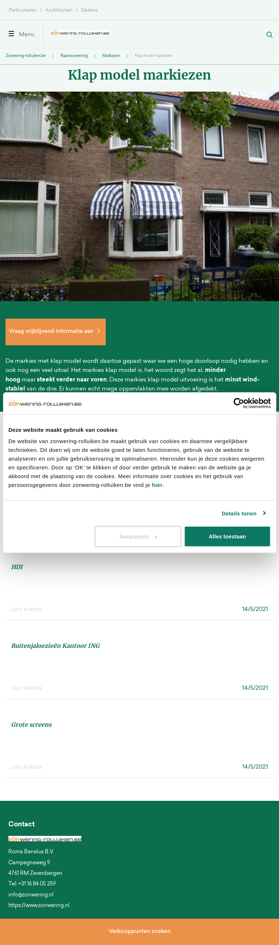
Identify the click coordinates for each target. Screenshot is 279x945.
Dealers (89, 10)
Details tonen (239, 513)
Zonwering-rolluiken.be (26, 56)
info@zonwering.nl (31, 895)
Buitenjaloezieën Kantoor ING (55, 645)
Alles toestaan (227, 536)
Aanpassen (138, 536)
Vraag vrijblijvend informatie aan (55, 331)
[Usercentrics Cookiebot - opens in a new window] (239, 402)
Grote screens (31, 724)
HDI (17, 567)
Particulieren (23, 10)
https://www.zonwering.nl (39, 905)
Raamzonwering (74, 56)
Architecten (59, 10)
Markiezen (111, 56)
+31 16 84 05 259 (37, 884)
